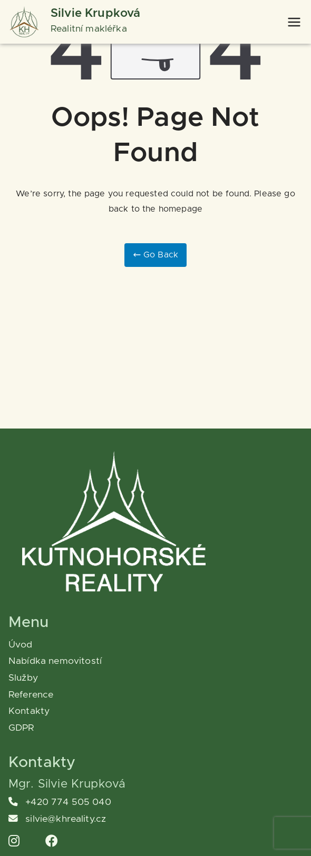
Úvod (20, 645)
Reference (30, 695)
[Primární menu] (294, 22)
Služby (23, 678)
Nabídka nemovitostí (55, 661)
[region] (137, 773)
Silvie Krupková (95, 13)
